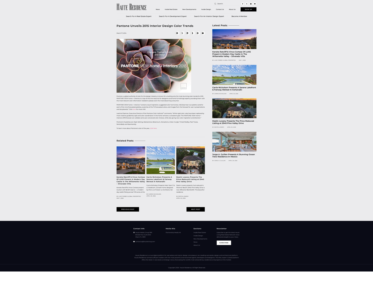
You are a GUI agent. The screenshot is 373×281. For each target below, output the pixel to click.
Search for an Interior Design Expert (209, 16)
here (134, 109)
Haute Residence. (186, 268)
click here (153, 128)
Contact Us (220, 9)
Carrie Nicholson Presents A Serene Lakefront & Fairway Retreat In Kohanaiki (159, 179)
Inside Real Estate (171, 9)
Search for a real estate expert (138, 16)
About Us (232, 9)
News (158, 9)
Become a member (239, 16)
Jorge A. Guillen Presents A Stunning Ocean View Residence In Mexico (233, 155)
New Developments (189, 9)
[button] (177, 33)
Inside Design (206, 9)
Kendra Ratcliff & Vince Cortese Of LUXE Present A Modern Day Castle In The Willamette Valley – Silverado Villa (231, 54)
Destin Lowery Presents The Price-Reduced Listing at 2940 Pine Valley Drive (190, 179)
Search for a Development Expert (173, 16)
